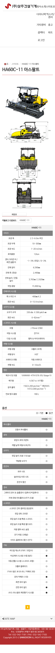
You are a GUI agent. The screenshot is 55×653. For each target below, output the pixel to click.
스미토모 (50, 6)
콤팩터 (41, 32)
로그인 (41, 40)
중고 (50, 24)
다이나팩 (41, 14)
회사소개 (41, 6)
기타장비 (41, 24)
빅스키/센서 (50, 16)
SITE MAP (8, 619)
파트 (50, 32)
